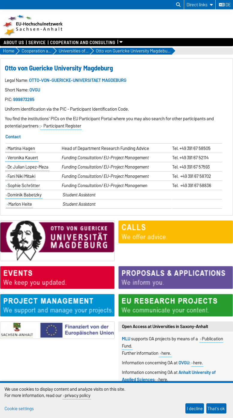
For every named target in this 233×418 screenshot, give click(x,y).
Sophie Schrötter (23, 185)
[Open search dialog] (178, 4)
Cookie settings (19, 408)
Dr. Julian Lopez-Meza (28, 167)
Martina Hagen (21, 148)
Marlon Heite (20, 204)
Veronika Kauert (22, 157)
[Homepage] (33, 35)
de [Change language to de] (225, 4)
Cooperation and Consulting (82, 42)
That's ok (216, 408)
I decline (195, 408)
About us (14, 42)
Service (37, 42)
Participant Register (62, 126)
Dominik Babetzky (24, 195)
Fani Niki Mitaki (21, 176)
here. (166, 353)
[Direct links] (199, 4)
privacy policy (77, 395)
